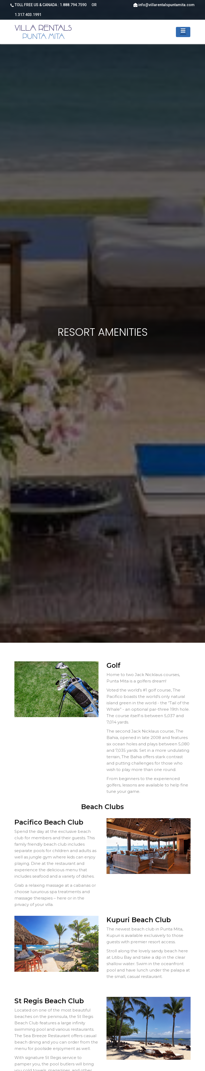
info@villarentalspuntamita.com (166, 5)
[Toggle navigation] (183, 32)
